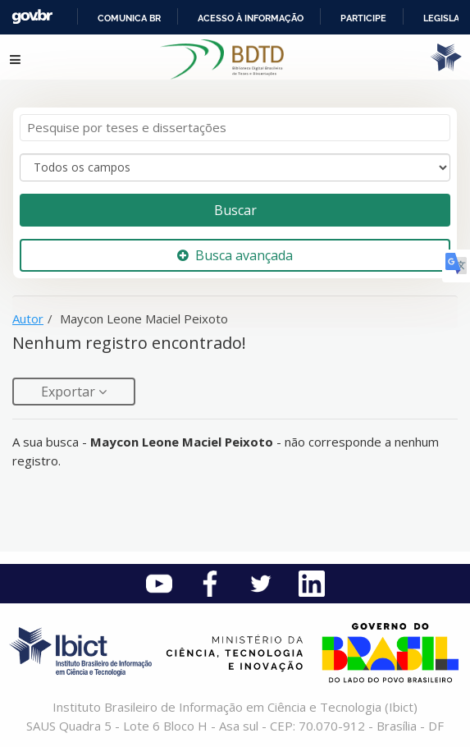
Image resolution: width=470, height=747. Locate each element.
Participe (363, 18)
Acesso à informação (250, 18)
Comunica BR (129, 18)
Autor (27, 318)
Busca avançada (235, 255)
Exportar (69, 392)
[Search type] (235, 167)
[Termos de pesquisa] (235, 127)
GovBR (31, 17)
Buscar (235, 210)
